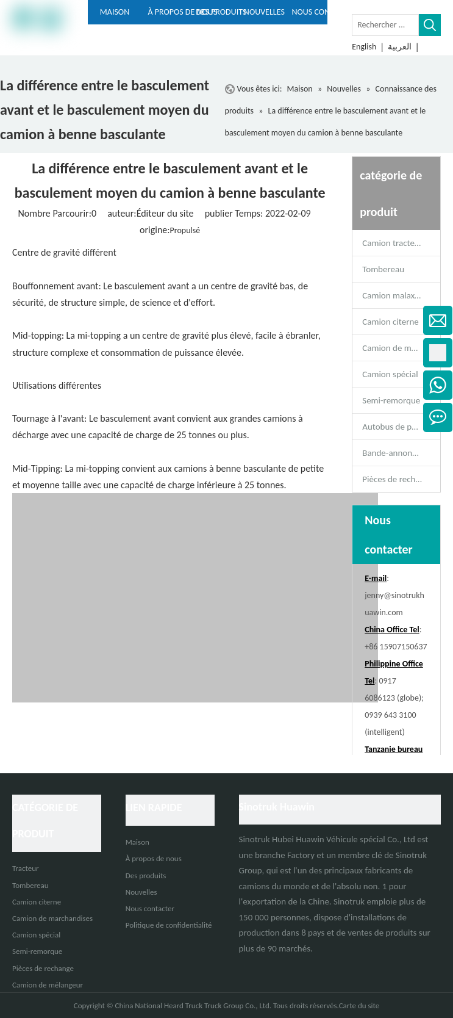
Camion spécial (390, 374)
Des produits (146, 875)
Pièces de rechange (397, 479)
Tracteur (25, 868)
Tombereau (383, 269)
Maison (137, 842)
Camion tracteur (392, 242)
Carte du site (359, 1005)
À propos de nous (154, 858)
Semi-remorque (391, 400)
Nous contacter (150, 908)
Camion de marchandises (401, 347)
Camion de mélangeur (47, 984)
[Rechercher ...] (385, 25)
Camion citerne (390, 321)
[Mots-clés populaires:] (430, 25)
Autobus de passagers (401, 426)
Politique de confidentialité (169, 925)
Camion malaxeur (394, 295)
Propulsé (185, 230)
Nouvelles (141, 892)
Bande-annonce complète (401, 452)
